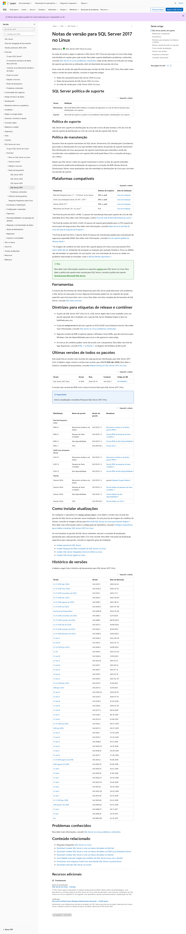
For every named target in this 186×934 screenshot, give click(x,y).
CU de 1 (56, 814)
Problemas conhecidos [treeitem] (18, 192)
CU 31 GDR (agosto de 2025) (63, 602)
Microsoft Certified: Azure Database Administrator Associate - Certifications (80, 901)
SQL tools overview (74, 300)
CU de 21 (56, 697)
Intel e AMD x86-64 (60, 250)
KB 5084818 (121, 381)
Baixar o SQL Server (174, 9)
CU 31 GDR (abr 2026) (61, 584)
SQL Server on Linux (83, 844)
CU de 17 (56, 715)
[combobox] (19, 29)
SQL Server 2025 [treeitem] (16, 174)
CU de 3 (56, 796)
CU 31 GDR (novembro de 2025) (65, 593)
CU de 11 (56, 751)
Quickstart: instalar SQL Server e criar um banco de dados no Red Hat (85, 848)
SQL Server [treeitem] (9, 39)
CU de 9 (56, 769)
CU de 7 (56, 778)
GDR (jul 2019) (58, 728)
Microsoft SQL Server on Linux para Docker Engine (107, 521)
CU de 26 (56, 665)
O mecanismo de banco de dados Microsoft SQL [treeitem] (19, 62)
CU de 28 (56, 656)
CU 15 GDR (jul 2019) (60, 724)
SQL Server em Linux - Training (63, 887)
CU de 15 (56, 733)
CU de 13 (56, 742)
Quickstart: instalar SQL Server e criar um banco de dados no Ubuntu (85, 854)
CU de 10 (56, 755)
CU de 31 (56, 638)
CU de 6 (56, 782)
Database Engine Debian (120, 480)
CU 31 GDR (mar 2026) (61, 588)
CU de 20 (56, 701)
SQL (62, 26)
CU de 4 (56, 791)
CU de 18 (56, 710)
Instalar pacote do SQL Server (69, 545)
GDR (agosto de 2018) (61, 764)
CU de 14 (56, 737)
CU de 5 (56, 787)
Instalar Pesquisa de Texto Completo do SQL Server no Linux (81, 548)
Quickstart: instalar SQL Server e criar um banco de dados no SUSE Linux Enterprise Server (94, 851)
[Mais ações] (132, 26)
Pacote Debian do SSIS (114, 501)
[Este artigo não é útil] (170, 65)
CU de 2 (56, 809)
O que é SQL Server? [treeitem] (14, 56)
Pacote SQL (110, 446)
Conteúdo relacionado (160, 57)
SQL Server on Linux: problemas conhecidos (78, 60)
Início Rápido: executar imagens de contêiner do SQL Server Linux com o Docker (90, 858)
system (100, 269)
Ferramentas (156, 37)
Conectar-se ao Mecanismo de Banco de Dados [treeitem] (20, 69)
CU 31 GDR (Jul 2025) (61, 606)
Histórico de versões (159, 51)
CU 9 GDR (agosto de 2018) (63, 760)
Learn (55, 26)
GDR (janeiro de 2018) (61, 805)
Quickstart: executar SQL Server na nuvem (74, 864)
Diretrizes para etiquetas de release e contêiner (165, 41)
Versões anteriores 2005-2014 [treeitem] (15, 48)
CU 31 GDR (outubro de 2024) (64, 620)
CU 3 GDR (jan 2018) (60, 800)
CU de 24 (56, 674)
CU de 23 (56, 679)
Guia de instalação (123, 195)
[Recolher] (34, 24)
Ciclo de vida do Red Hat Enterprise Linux (113, 217)
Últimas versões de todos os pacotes (165, 45)
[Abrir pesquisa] (175, 3)
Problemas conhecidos (160, 54)
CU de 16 (56, 719)
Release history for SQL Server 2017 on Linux (108, 365)
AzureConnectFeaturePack (62, 611)
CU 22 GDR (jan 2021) (61, 683)
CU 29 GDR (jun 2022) (61, 647)
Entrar (181, 3)
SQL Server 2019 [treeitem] (16, 183)
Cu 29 (55, 652)
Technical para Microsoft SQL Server (69, 275)
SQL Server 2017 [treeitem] (16, 187)
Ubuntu (89, 346)
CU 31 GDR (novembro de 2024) (65, 615)
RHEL (80, 346)
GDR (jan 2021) (58, 688)
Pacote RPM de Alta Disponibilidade (119, 441)
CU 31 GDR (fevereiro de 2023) (64, 633)
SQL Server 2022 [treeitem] (16, 179)
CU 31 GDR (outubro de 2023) (64, 629)
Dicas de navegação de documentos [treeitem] (18, 43)
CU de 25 (56, 670)
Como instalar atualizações (161, 48)
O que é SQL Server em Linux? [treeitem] (18, 148)
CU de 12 (56, 746)
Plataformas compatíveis (161, 33)
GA (54, 818)
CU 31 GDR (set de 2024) (62, 624)
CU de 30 (56, 643)
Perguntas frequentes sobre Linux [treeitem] (21, 200)
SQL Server (71, 26)
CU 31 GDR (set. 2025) (61, 597)
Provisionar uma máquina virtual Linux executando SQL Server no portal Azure (89, 861)
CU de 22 (56, 692)
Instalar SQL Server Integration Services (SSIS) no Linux (79, 552)
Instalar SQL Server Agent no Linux (71, 555)
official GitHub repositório (99, 256)
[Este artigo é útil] (167, 65)
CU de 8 (56, 773)
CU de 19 (56, 706)
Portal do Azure (157, 9)
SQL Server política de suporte (163, 30)
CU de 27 (56, 661)
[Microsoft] (4, 3)
